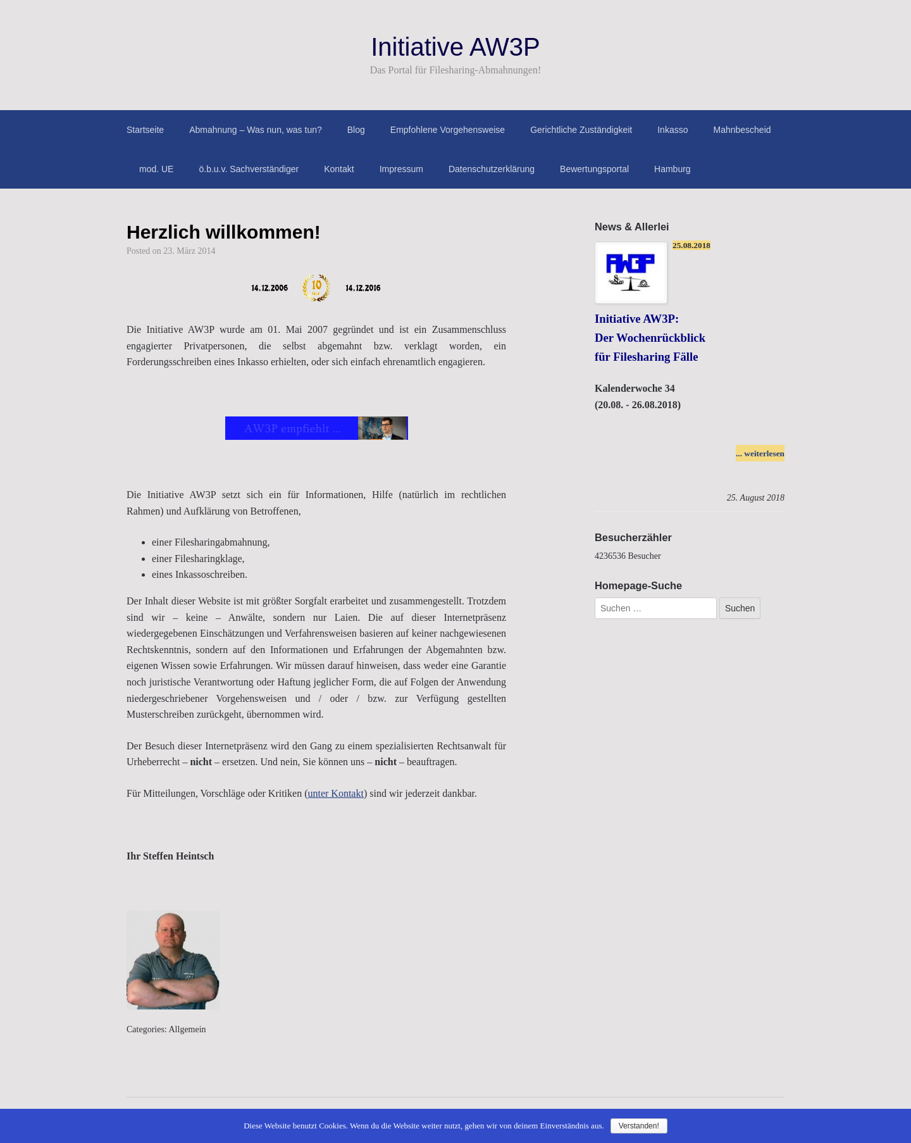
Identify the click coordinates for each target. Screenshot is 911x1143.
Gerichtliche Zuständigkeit (581, 130)
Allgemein (187, 1029)
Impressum (401, 169)
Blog (356, 130)
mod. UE (156, 169)
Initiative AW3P (455, 47)
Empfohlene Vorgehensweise (447, 130)
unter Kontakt (335, 793)
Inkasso (672, 130)
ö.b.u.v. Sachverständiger (249, 169)
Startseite (145, 130)
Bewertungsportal (594, 169)
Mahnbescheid (742, 130)
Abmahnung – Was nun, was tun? (255, 130)
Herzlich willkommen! (224, 232)
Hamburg (672, 169)
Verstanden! (639, 1125)
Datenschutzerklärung (492, 169)
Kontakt (339, 169)
